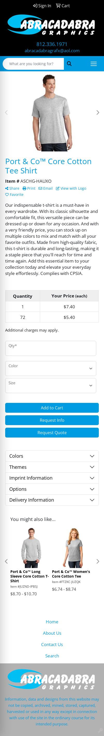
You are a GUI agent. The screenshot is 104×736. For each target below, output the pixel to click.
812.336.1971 (52, 44)
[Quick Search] (33, 64)
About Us (52, 633)
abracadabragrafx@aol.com (52, 50)
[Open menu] (93, 64)
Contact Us (52, 644)
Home (52, 621)
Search (52, 656)
